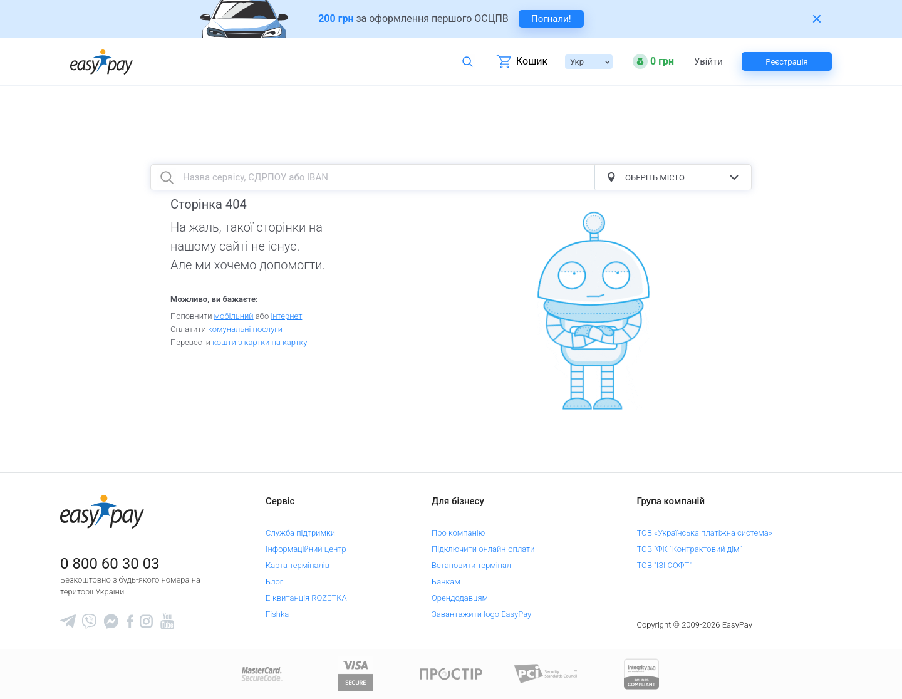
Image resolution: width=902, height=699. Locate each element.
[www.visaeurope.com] (355, 673)
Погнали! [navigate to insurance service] (551, 18)
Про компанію (458, 532)
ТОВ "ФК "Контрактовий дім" (689, 549)
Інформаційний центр (306, 549)
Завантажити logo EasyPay (481, 614)
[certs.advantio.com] (641, 673)
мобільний (234, 316)
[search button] (166, 177)
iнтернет (286, 316)
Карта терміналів (297, 565)
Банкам (446, 581)
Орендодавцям (460, 598)
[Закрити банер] (817, 19)
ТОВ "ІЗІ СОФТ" (664, 565)
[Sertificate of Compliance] (546, 673)
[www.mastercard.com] (261, 673)
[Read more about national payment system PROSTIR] (451, 673)
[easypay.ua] (101, 61)
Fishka (277, 614)
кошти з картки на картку (259, 342)
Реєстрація (786, 61)
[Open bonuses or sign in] (653, 61)
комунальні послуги (245, 329)
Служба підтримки (300, 532)
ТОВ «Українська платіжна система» (704, 532)
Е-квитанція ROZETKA (306, 598)
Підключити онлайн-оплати (483, 549)
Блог (274, 581)
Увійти (708, 61)
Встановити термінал (471, 565)
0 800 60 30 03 (110, 563)
